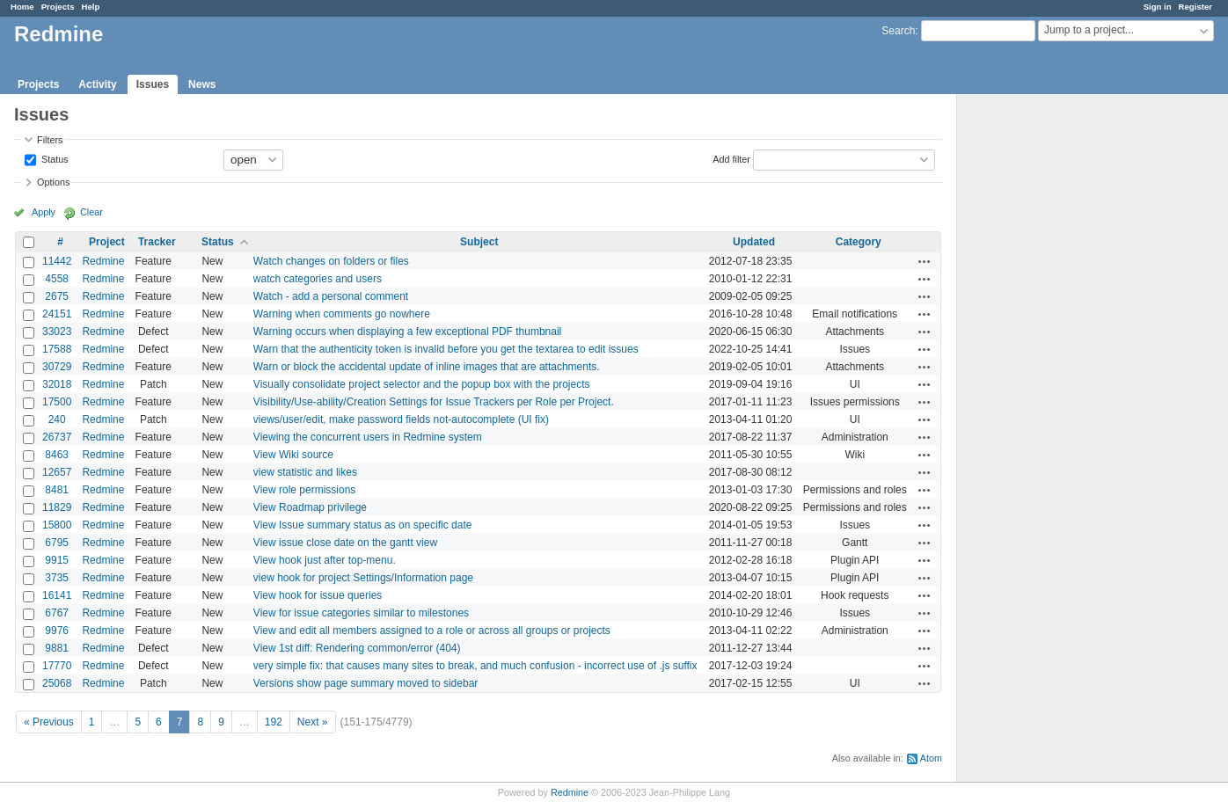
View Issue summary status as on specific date (362, 525)
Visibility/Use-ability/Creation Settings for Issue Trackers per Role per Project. (433, 402)
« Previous (49, 722)
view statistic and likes (305, 472)
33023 (56, 331)
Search (898, 31)
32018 (56, 384)
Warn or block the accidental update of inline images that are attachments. (426, 367)
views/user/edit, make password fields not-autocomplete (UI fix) (401, 419)
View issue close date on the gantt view (345, 542)
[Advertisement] (1045, 370)
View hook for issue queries (318, 595)
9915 (57, 560)
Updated (754, 242)
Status (54, 158)
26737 (56, 437)
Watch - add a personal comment (330, 296)
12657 (56, 472)
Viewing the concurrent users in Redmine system (367, 437)
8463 (57, 454)
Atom (931, 758)
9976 (57, 630)
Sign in (1158, 6)
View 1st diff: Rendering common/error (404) (357, 648)
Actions (924, 261)
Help (91, 6)
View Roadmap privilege (310, 507)
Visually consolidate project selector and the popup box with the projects (421, 384)
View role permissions (304, 490)
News (202, 84)
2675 (57, 296)
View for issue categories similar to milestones (361, 613)
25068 (56, 683)
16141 (56, 595)
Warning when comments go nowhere (341, 314)
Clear (91, 212)
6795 (57, 542)
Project (107, 242)
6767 (57, 613)
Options (53, 182)
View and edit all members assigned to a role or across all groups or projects (431, 630)
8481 (57, 490)
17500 (56, 402)
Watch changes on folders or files (331, 261)
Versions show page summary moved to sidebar (365, 683)
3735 (57, 578)
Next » (312, 722)
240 (57, 419)
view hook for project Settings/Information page (363, 578)
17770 (56, 666)
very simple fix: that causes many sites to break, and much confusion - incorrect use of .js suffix (475, 666)
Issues (152, 84)
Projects (58, 6)
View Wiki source (293, 454)
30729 (56, 367)
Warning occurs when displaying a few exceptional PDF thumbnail (407, 331)
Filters (49, 140)
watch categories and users (317, 279)
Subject (479, 242)
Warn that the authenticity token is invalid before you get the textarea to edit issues (446, 349)
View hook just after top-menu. (324, 560)
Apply (43, 212)
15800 (56, 525)
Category (858, 242)
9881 (57, 648)
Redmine (103, 261)
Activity (97, 84)
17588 (56, 349)
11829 (56, 507)
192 (273, 722)
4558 (57, 279)
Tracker (157, 242)
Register (1195, 6)
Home (22, 6)
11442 (56, 261)
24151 (56, 314)
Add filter (731, 158)
